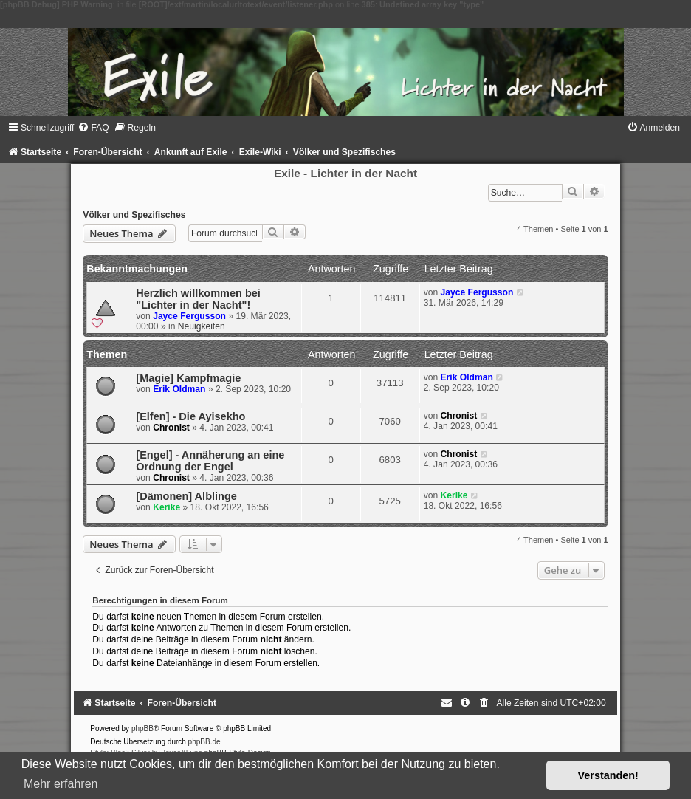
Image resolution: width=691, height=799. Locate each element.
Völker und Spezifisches (134, 215)
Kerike (166, 507)
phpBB (142, 728)
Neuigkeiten (201, 326)
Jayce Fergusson (189, 316)
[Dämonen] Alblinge (186, 496)
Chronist (171, 427)
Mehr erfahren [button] (61, 784)
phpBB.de (204, 742)
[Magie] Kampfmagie (188, 378)
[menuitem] (93, 128)
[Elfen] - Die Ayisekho (190, 416)
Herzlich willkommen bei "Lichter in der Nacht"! (198, 299)
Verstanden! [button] (608, 775)
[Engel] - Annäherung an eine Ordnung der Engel (210, 461)
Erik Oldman (179, 389)
